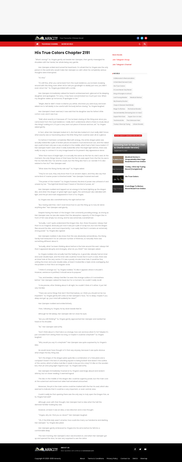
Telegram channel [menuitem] (50, 44)
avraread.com (88, 451)
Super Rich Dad (119, 116)
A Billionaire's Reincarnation (124, 78)
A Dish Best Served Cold (123, 82)
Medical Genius (136, 97)
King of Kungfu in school (122, 93)
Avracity (57, 458)
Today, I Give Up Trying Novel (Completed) (135, 168)
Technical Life (119, 120)
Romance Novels (134, 109)
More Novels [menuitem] (67, 44)
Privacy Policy (112, 458)
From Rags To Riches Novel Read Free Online (135, 187)
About (82, 458)
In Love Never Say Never (123, 90)
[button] (139, 44)
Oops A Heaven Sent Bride (123, 105)
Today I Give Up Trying (122, 124)
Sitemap (143, 458)
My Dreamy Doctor (121, 101)
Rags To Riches (119, 109)
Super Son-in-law (134, 116)
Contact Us (125, 458)
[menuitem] (37, 44)
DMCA (135, 458)
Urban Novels (138, 124)
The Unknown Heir (133, 120)
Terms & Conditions (96, 458)
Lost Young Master (120, 97)
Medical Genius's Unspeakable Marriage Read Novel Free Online (135, 159)
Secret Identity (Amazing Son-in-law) (128, 113)
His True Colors (119, 86)
